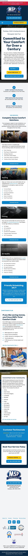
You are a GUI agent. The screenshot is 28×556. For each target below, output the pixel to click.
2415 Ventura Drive (14, 487)
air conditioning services (13, 222)
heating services (13, 183)
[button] (2, 23)
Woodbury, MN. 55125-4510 (14, 489)
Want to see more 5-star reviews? (17, 432)
